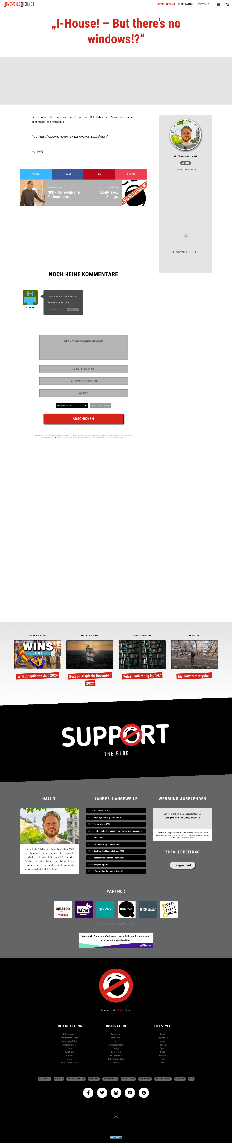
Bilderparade (69, 1034)
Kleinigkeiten (69, 1044)
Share (67, 174)
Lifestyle (162, 1026)
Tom (39, 151)
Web (163, 1062)
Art (116, 1041)
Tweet (35, 174)
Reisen (163, 1044)
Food (162, 1034)
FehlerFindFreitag (69, 1037)
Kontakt (94, 1079)
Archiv (59, 1079)
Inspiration (116, 1026)
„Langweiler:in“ (172, 817)
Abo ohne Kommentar (101, 405)
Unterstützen (76, 1079)
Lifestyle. (203, 4)
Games (69, 1055)
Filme (69, 1048)
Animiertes (116, 1034)
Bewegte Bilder (116, 1044)
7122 (120, 1010)
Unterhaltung (69, 1026)
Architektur (116, 1037)
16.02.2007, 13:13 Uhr (56, 310)
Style (162, 1051)
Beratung (145, 1079)
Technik (162, 1055)
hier (56, 437)
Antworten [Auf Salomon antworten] (73, 310)
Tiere (162, 1059)
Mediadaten (110, 1079)
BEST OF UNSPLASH (90, 636)
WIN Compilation (69, 1062)
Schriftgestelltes (116, 1059)
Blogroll (44, 1079)
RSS (191, 1079)
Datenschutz (163, 1079)
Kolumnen (163, 1037)
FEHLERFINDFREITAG (142, 636)
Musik (163, 1041)
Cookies (180, 1079)
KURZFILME (194, 636)
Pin (99, 174)
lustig (185, 163)
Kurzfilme (69, 1051)
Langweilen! (182, 865)
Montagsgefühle (69, 1041)
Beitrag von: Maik (186, 156)
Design (116, 1048)
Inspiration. (186, 4)
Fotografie (116, 1051)
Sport (162, 1048)
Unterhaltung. (166, 4)
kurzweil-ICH (116, 1055)
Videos (116, 1062)
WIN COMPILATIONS (37, 636)
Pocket (131, 174)
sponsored (128, 1079)
